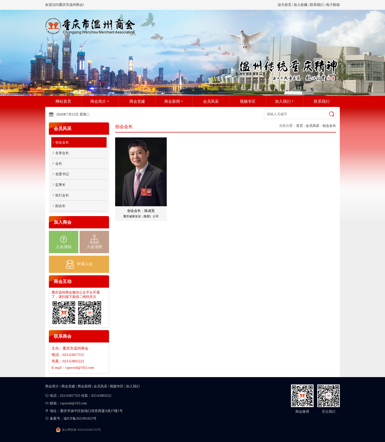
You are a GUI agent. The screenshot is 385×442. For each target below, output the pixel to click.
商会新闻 (84, 386)
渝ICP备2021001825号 (80, 418)
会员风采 (312, 126)
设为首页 (284, 5)
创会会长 (329, 126)
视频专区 (117, 386)
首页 (299, 126)
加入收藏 (300, 5)
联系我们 (317, 5)
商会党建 (68, 386)
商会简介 (52, 386)
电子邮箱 (333, 5)
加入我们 (133, 386)
